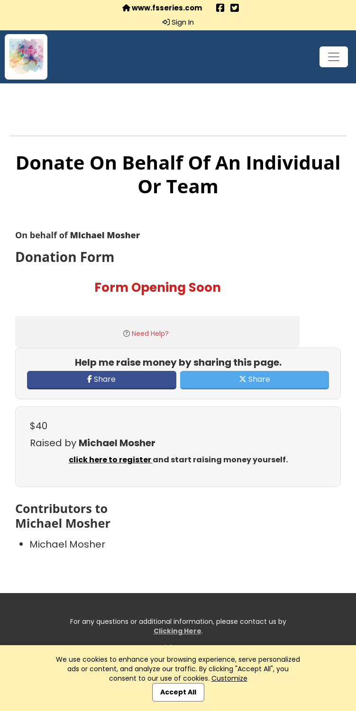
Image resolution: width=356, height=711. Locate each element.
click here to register (111, 459)
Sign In (178, 22)
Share (101, 379)
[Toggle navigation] (333, 56)
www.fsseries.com (162, 8)
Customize (229, 678)
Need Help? (150, 333)
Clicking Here (177, 631)
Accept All (178, 692)
